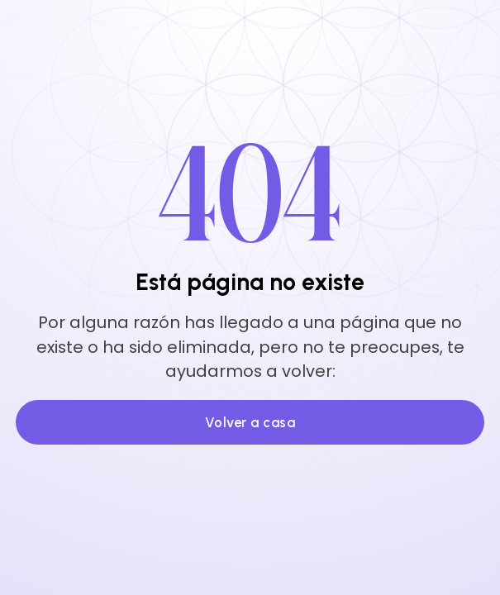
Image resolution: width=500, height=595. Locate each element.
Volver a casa (250, 422)
